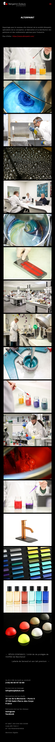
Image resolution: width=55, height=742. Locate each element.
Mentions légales (11, 732)
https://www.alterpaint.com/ (23, 36)
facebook (9, 714)
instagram (10, 711)
